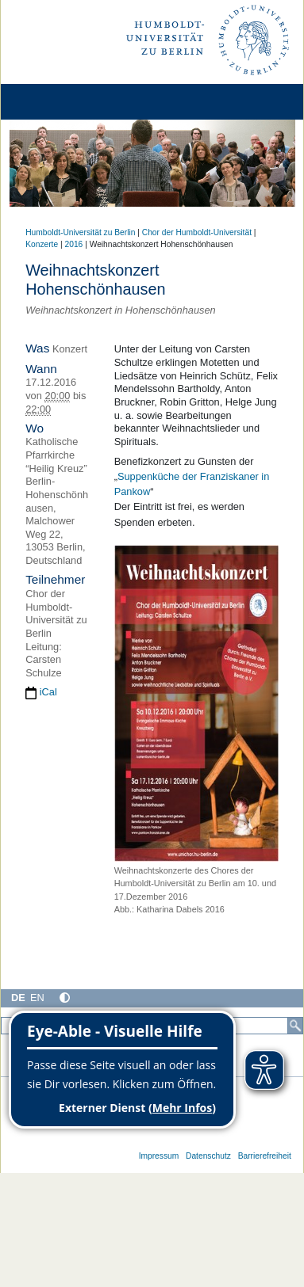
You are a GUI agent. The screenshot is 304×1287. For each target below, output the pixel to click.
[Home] (57, 102)
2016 (74, 244)
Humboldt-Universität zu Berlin (80, 232)
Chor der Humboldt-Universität (197, 232)
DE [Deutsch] (18, 997)
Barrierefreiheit (264, 1156)
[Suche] (295, 1025)
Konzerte (41, 244)
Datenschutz (208, 1156)
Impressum (159, 1156)
